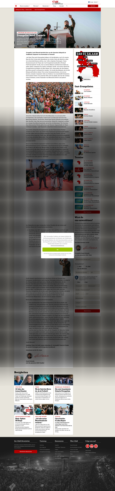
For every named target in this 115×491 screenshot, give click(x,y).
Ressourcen (45, 6)
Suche (67, 6)
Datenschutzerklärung (90, 452)
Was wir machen (24, 6)
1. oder (79, 266)
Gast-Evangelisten (40, 9)
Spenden (93, 6)
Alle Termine (86, 212)
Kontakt (61, 6)
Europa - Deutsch (92, 2)
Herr (78, 282)
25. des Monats (82, 268)
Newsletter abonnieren (26, 451)
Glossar (87, 454)
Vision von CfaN (74, 449)
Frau (86, 282)
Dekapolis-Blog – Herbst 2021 (24, 9)
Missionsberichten (74, 451)
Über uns (35, 6)
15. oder (88, 266)
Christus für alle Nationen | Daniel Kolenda (16, 6)
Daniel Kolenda (73, 445)
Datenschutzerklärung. (57, 245)
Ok (57, 249)
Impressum (88, 450)
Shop (54, 6)
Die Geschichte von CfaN (76, 447)
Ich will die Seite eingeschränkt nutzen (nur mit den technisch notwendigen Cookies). (57, 254)
